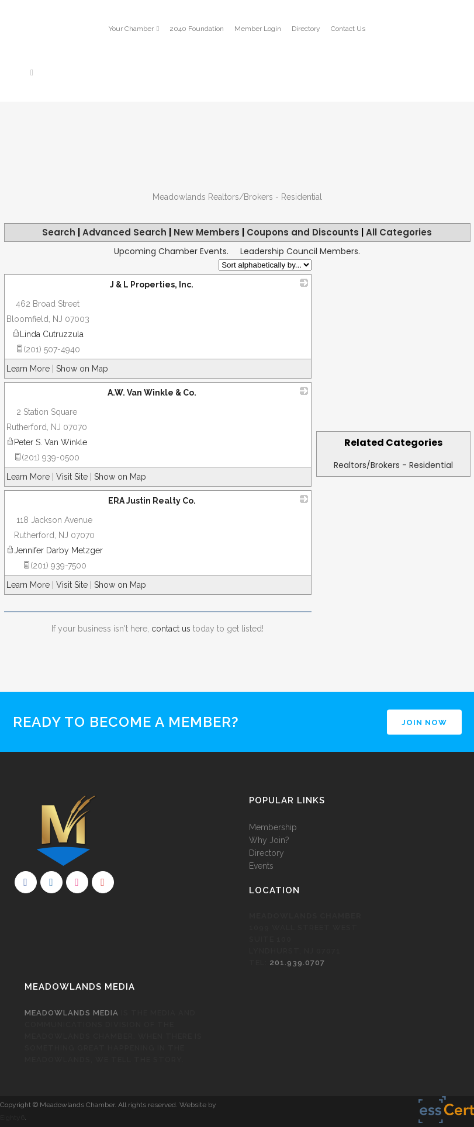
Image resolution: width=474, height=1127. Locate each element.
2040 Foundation (196, 29)
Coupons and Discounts (303, 232)
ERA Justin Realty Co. (152, 500)
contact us (171, 628)
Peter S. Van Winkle (46, 442)
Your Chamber (131, 29)
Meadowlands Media (72, 1012)
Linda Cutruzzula (48, 334)
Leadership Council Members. (300, 251)
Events (261, 866)
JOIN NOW (424, 721)
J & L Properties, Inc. (151, 284)
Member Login (257, 29)
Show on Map (82, 368)
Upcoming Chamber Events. (171, 251)
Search (58, 232)
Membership (273, 827)
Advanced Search (124, 232)
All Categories (399, 232)
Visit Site (72, 476)
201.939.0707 (297, 962)
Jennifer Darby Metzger (54, 550)
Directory (306, 29)
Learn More (28, 368)
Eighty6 (12, 1118)
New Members (207, 232)
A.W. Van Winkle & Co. (152, 392)
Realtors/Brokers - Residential (393, 465)
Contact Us (348, 29)
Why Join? (269, 840)
